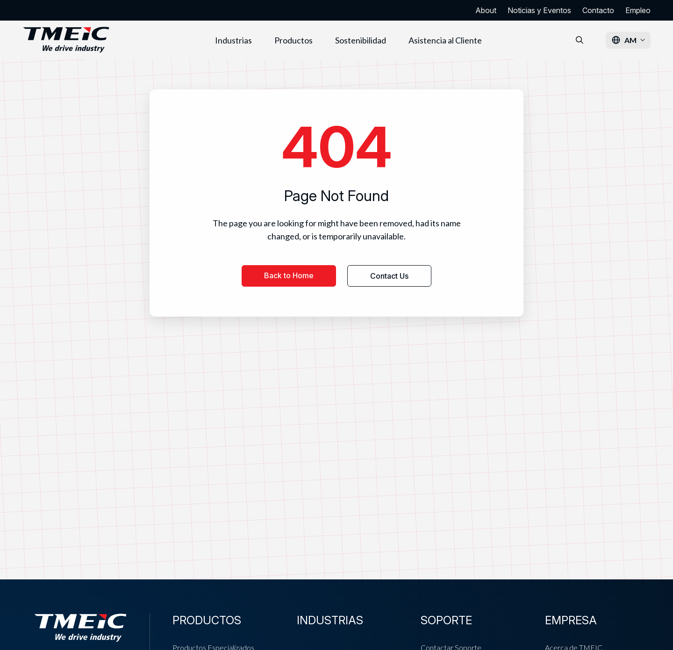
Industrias (233, 40)
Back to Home (289, 275)
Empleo (638, 10)
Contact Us (389, 276)
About (485, 10)
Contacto (598, 10)
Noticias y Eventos (539, 10)
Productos (293, 40)
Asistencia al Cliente (445, 40)
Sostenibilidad (360, 40)
